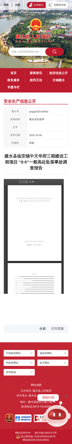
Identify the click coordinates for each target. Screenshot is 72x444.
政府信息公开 (58, 73)
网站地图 (36, 384)
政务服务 (13, 80)
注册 (17, 4)
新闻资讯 (36, 73)
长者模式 (36, 5)
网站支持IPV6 (23, 432)
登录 (6, 4)
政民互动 (36, 80)
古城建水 (58, 80)
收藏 (43, 328)
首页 (13, 73)
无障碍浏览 (57, 5)
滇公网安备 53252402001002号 (35, 436)
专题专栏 (13, 87)
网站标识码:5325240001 (36, 439)
